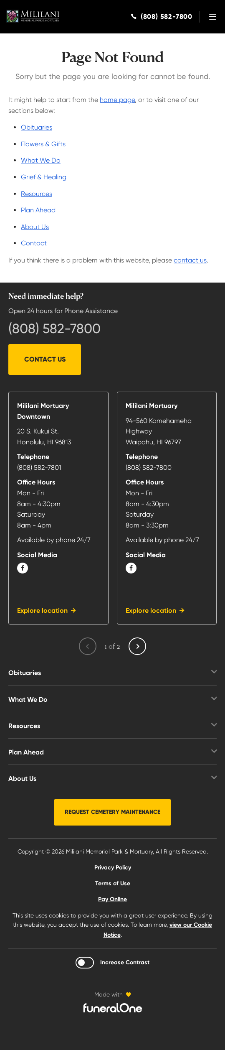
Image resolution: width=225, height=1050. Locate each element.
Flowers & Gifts (43, 144)
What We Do (41, 160)
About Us (35, 227)
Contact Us (45, 359)
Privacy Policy (112, 867)
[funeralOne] (112, 1007)
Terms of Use (112, 883)
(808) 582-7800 (54, 328)
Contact (34, 243)
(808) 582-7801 (39, 467)
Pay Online (112, 899)
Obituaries (36, 127)
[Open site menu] (212, 16)
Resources (36, 194)
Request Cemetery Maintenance (112, 812)
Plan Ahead (38, 210)
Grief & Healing (43, 177)
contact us (190, 260)
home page (117, 100)
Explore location (42, 610)
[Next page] (137, 646)
